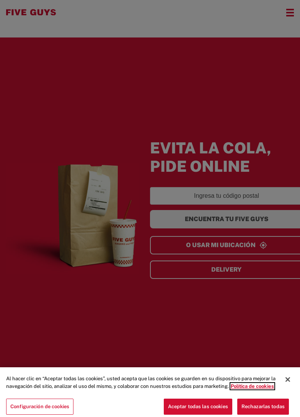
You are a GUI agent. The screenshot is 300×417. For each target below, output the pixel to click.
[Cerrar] (287, 383)
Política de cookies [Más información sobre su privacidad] (252, 390)
